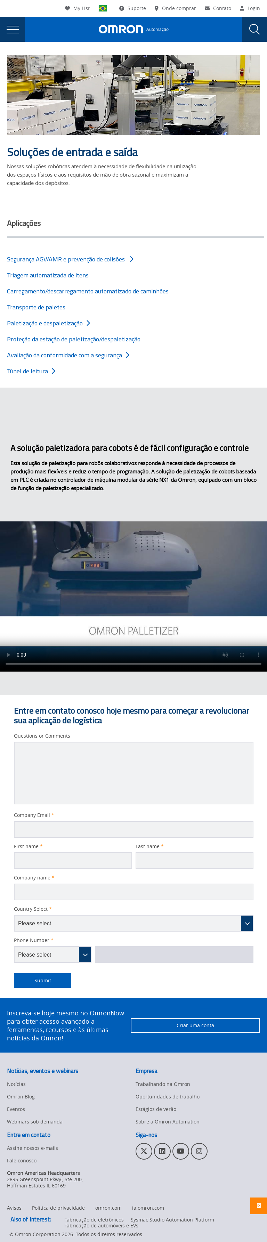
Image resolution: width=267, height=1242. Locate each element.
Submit (32, 980)
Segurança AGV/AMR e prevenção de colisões (70, 259)
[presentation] (12, 29)
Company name (34, 878)
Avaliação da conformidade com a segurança (68, 355)
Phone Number (34, 940)
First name (28, 846)
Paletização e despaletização (48, 323)
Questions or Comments (42, 736)
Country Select (33, 909)
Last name (150, 846)
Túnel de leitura (31, 371)
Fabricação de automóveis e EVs (101, 1225)
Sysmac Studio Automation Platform (172, 1219)
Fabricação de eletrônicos (94, 1219)
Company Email (34, 815)
